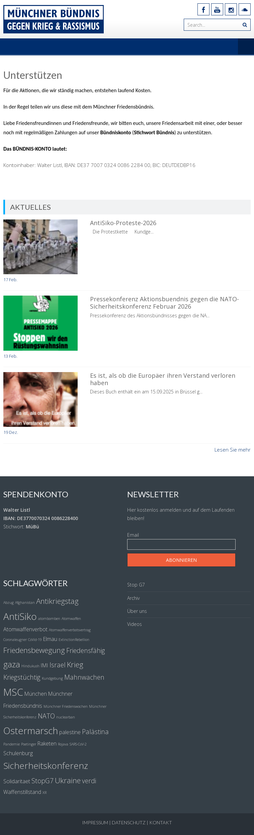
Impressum (95, 822)
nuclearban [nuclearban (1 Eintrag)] (65, 717)
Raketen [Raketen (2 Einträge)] (47, 743)
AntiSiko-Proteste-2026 (123, 223)
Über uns (137, 611)
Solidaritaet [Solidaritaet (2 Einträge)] (16, 781)
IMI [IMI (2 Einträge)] (44, 665)
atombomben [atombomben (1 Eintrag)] (49, 618)
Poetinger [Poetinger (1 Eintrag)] (28, 744)
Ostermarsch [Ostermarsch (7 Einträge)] (30, 730)
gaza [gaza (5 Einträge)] (11, 664)
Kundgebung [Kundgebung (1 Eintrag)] (52, 678)
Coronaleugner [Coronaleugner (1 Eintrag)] (15, 639)
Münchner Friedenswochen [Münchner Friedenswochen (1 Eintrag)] (66, 706)
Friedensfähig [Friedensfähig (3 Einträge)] (85, 650)
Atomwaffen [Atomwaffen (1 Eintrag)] (71, 618)
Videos (134, 624)
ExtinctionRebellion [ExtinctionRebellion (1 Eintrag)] (74, 639)
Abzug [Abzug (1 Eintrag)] (8, 602)
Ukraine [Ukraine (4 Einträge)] (68, 780)
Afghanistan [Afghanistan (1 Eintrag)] (25, 602)
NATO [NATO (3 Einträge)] (46, 715)
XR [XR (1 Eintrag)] (45, 792)
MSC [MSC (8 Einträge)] (13, 692)
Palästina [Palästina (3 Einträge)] (95, 731)
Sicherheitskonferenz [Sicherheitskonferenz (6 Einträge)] (45, 766)
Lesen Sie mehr (233, 449)
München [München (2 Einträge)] (35, 693)
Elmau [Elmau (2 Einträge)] (50, 639)
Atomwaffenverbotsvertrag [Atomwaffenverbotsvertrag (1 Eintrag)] (70, 630)
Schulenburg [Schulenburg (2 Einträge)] (18, 753)
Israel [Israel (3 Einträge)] (58, 664)
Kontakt (160, 822)
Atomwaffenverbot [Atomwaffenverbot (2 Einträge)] (25, 629)
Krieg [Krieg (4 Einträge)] (75, 664)
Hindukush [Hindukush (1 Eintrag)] (30, 666)
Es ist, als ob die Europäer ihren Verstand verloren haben (162, 379)
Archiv (133, 598)
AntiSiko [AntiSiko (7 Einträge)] (20, 616)
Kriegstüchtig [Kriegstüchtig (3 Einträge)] (21, 677)
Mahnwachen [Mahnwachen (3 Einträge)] (84, 677)
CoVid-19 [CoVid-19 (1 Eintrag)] (35, 639)
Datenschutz (129, 822)
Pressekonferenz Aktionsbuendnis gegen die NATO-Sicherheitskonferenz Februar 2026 (164, 302)
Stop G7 (136, 584)
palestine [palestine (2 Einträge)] (70, 732)
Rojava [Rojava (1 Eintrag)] (63, 744)
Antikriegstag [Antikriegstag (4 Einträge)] (57, 601)
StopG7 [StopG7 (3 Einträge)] (42, 780)
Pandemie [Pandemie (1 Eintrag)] (11, 744)
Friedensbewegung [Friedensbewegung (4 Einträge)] (34, 650)
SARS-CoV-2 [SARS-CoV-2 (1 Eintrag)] (78, 744)
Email (133, 535)
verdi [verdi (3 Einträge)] (89, 780)
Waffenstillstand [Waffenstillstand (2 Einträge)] (22, 792)
